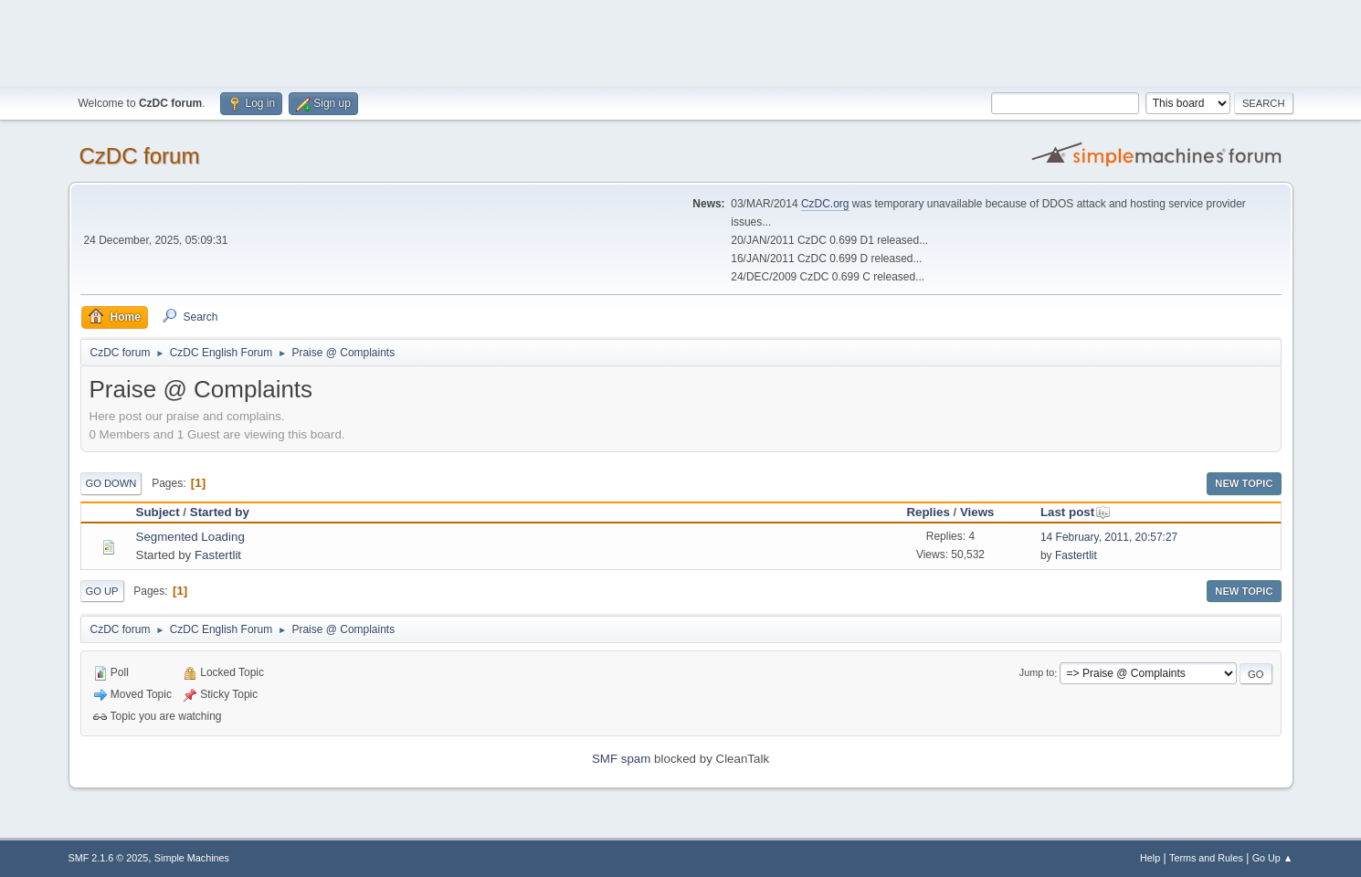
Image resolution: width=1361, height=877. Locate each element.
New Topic (1243, 483)
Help (1150, 857)
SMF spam (621, 759)
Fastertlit (218, 555)
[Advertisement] (680, 41)
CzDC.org (825, 203)
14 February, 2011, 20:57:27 (1108, 537)
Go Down (111, 483)
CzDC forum (139, 155)
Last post (1075, 512)
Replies (927, 512)
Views (977, 512)
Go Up (102, 591)
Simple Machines (191, 857)
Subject (158, 512)
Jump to (1036, 673)
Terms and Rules (1206, 857)
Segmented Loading (190, 537)
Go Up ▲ (1272, 857)
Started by (219, 512)
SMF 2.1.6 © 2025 (109, 857)
